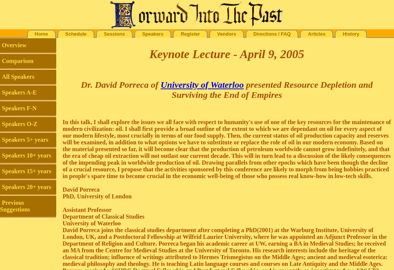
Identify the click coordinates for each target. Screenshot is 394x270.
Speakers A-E (19, 92)
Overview (14, 45)
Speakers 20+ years (26, 187)
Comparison (17, 61)
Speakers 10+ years (26, 155)
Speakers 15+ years (26, 171)
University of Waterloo (202, 85)
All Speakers (18, 77)
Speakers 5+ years (25, 139)
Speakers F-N (19, 108)
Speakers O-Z (19, 124)
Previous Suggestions (15, 206)
